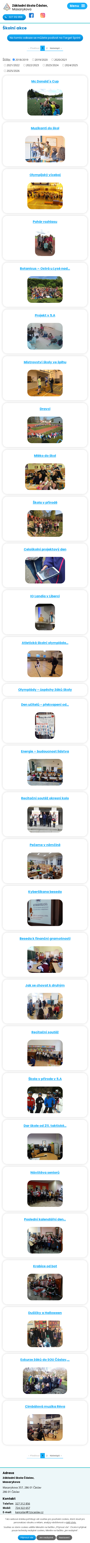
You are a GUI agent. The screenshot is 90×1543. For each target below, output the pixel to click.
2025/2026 (13, 71)
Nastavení (64, 1537)
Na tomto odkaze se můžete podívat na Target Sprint (45, 38)
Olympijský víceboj (45, 175)
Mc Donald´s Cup (45, 81)
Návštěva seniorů (45, 1172)
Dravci (45, 409)
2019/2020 (41, 59)
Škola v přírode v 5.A (45, 1079)
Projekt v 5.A (45, 315)
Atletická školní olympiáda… (45, 642)
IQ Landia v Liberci (45, 596)
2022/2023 (32, 65)
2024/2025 (71, 65)
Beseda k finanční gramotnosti (45, 938)
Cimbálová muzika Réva (45, 1406)
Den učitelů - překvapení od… (45, 704)
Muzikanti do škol (45, 128)
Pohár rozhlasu (45, 221)
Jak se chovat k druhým (45, 985)
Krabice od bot (45, 1266)
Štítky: (7, 59)
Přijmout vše (27, 1537)
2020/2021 (60, 59)
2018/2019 (21, 59)
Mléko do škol (45, 455)
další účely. (71, 1522)
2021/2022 (13, 65)
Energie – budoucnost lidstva (45, 751)
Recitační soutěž (45, 1032)
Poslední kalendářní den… (45, 1219)
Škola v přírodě (45, 502)
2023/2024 (52, 65)
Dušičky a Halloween (45, 1313)
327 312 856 (15, 17)
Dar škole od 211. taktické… (45, 1125)
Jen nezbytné (46, 1537)
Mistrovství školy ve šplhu (45, 362)
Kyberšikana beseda (45, 891)
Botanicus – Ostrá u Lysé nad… (45, 268)
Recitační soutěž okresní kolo (45, 798)
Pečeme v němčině (45, 845)
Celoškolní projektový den (45, 549)
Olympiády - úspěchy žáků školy (45, 689)
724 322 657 (22, 1508)
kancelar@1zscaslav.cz (29, 1512)
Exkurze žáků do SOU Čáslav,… (45, 1359)
